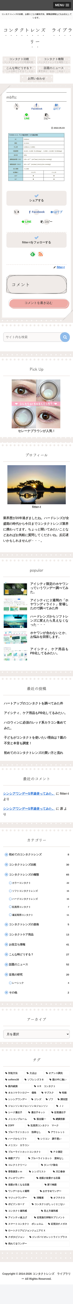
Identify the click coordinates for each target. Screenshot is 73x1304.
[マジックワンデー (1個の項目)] (17, 1198)
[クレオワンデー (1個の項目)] (19, 1178)
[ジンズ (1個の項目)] (36, 1099)
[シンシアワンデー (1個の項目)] (16, 1099)
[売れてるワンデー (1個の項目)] (36, 1244)
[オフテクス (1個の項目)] (59, 1198)
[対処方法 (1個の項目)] (14, 1073)
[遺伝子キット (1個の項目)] (37, 1113)
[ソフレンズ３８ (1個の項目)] (35, 1080)
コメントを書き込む (39, 302)
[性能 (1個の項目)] (63, 1093)
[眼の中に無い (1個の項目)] (58, 1080)
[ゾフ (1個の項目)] (49, 1099)
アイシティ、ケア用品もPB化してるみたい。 (35, 713)
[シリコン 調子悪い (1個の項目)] (53, 1139)
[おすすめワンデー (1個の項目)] (54, 1191)
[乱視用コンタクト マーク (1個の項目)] (47, 1126)
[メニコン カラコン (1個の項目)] (36, 1145)
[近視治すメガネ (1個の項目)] (58, 1224)
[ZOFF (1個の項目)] (14, 1126)
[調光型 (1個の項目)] (62, 1099)
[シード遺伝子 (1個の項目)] (15, 1113)
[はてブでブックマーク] (56, 107)
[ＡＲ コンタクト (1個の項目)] (51, 1086)
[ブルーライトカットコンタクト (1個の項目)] (26, 1152)
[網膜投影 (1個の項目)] (60, 1119)
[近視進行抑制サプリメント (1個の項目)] (51, 1218)
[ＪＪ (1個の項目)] (62, 1106)
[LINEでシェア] (26, 116)
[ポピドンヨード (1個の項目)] (16, 1204)
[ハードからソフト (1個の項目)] (19, 1139)
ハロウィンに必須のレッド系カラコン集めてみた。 (35, 725)
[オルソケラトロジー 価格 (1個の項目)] (21, 1093)
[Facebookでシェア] (36, 107)
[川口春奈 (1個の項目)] (60, 1172)
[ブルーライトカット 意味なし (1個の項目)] (48, 1158)
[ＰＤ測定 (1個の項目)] (59, 1152)
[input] (34, 337)
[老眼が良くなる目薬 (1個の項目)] (23, 1185)
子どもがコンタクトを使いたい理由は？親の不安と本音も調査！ (35, 740)
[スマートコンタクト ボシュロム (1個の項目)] (25, 1224)
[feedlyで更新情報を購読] (33, 254)
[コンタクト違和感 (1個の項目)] (21, 1211)
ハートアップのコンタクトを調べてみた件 (33, 703)
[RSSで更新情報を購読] (40, 254)
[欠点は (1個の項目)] (34, 1073)
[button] (46, 116)
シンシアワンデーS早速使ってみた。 (29, 793)
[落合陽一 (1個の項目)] (41, 1119)
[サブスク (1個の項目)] (48, 1093)
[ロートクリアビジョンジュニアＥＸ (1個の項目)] (36, 1231)
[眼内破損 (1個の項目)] (18, 1086)
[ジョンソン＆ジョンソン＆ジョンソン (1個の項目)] (29, 1106)
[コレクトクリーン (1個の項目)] (21, 1165)
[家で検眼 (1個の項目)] (56, 1185)
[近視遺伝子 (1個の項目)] (59, 1113)
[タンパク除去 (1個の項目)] (54, 1165)
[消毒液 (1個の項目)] (40, 1198)
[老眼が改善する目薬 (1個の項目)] (52, 1178)
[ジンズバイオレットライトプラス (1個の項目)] (49, 1237)
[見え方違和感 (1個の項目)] (54, 1211)
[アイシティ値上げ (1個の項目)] (18, 1218)
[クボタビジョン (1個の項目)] (15, 1237)
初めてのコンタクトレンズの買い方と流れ (33, 752)
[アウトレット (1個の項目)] (58, 1132)
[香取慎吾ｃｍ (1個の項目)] (15, 1172)
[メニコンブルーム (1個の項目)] (17, 1119)
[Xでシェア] (16, 107)
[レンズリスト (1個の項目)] (38, 1172)
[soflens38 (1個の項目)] (13, 1080)
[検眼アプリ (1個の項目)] (15, 1158)
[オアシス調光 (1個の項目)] (56, 1073)
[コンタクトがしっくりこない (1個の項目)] (50, 1204)
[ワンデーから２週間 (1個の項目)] (20, 1191)
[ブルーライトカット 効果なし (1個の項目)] (25, 1132)
